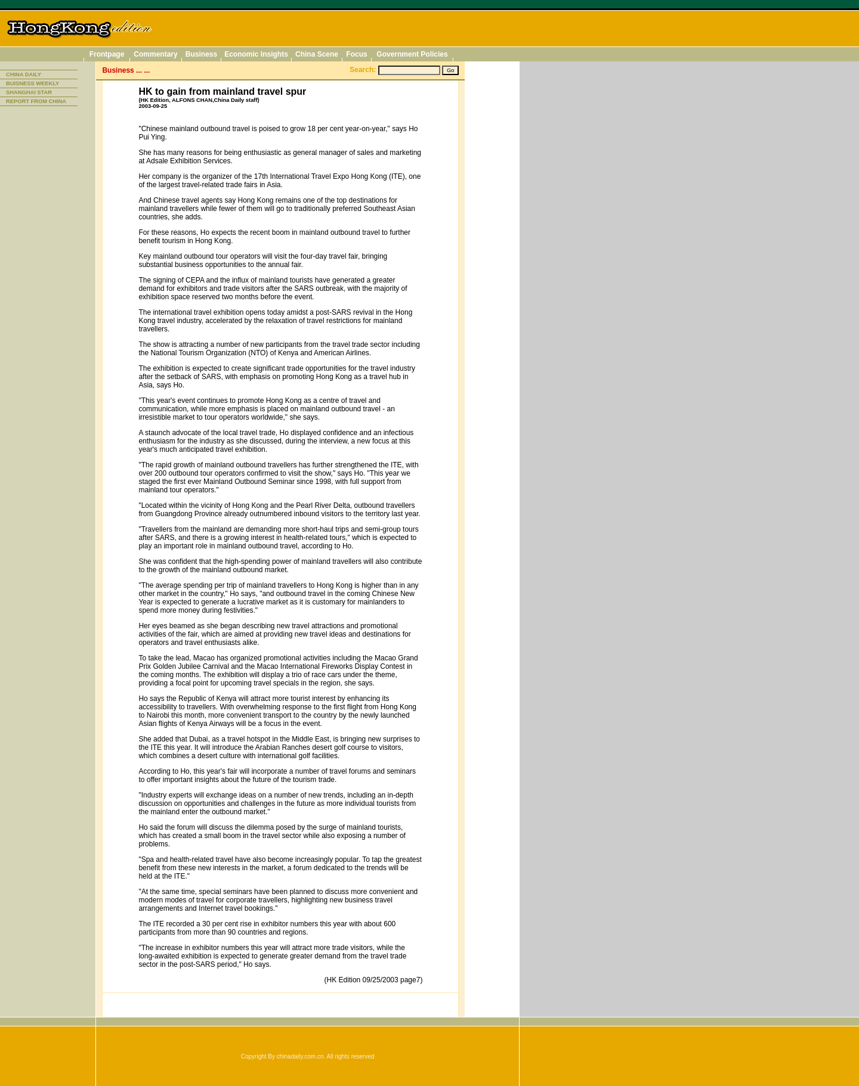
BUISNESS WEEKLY (32, 83)
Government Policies (411, 54)
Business (201, 54)
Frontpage (107, 54)
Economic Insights (256, 54)
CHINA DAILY (23, 74)
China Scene (316, 54)
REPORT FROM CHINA (36, 101)
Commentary (155, 54)
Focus (356, 54)
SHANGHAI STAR (29, 92)
